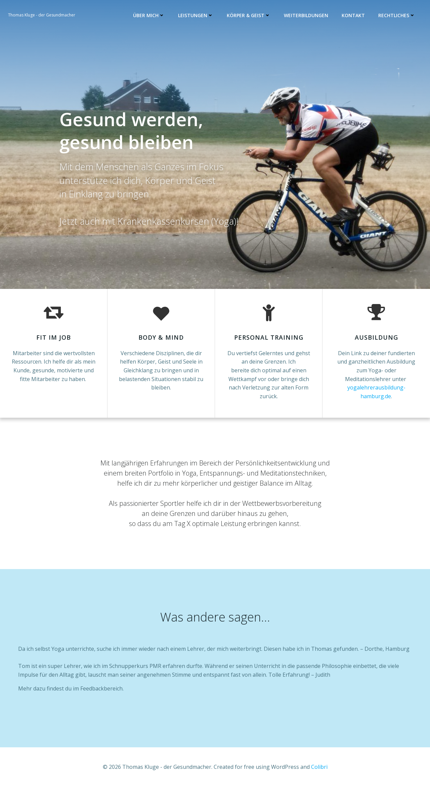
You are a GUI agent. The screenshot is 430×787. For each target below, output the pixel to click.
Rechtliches (396, 15)
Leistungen (195, 15)
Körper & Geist (248, 15)
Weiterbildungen (306, 15)
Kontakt (353, 15)
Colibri (319, 767)
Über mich (149, 15)
